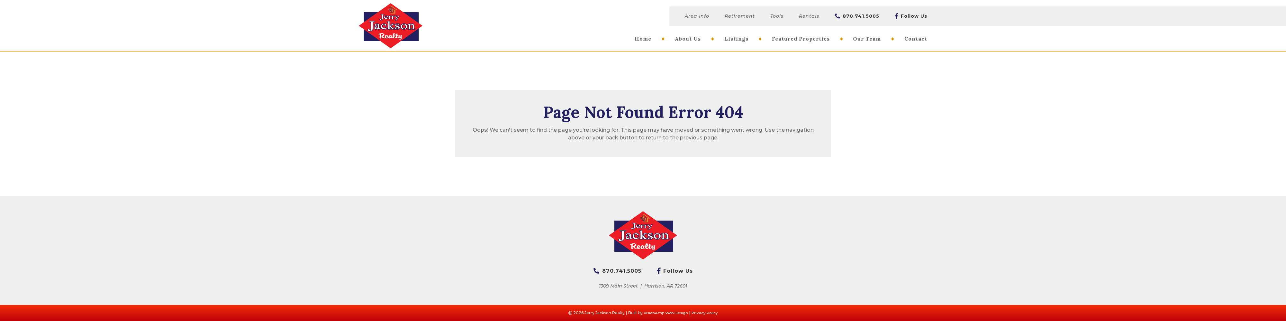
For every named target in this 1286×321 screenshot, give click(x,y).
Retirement (740, 16)
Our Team (867, 38)
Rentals (809, 16)
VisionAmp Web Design (665, 312)
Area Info (697, 16)
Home (643, 38)
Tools (776, 16)
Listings (736, 38)
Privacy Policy (705, 312)
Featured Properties (801, 38)
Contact (915, 38)
